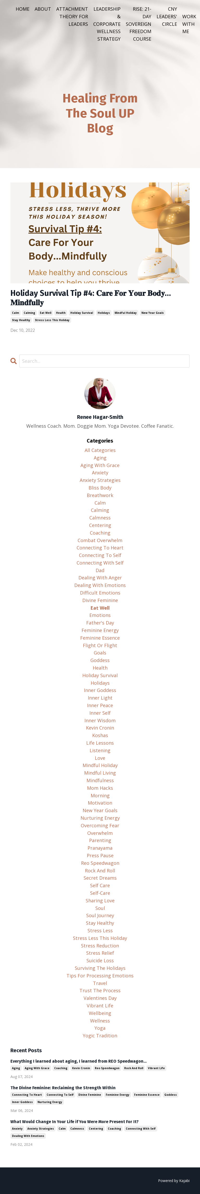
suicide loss (100, 960)
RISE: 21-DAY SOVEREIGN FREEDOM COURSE (138, 24)
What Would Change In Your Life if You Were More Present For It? (74, 1121)
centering (100, 525)
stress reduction (100, 945)
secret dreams (100, 878)
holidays (104, 313)
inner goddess (100, 690)
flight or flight (100, 645)
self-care (100, 893)
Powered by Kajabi (174, 1180)
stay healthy (21, 320)
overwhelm (100, 833)
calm (15, 313)
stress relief (100, 953)
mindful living (100, 773)
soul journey (100, 915)
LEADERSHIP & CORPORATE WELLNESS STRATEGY (107, 24)
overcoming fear (100, 825)
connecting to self (100, 555)
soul (100, 908)
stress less (100, 930)
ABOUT (43, 9)
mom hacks (100, 788)
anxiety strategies (100, 480)
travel (100, 983)
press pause (100, 855)
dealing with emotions (100, 585)
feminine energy (100, 630)
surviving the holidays (100, 968)
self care (100, 885)
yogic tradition (100, 1035)
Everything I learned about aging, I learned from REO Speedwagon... (78, 1061)
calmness (100, 518)
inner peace (100, 705)
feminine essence (100, 638)
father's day (100, 623)
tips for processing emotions (100, 975)
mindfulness (100, 780)
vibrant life (100, 1005)
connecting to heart (100, 547)
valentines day (100, 998)
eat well (45, 313)
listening (100, 750)
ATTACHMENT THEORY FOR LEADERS (72, 16)
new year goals (152, 313)
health (61, 313)
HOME (22, 9)
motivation (100, 803)
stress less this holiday (52, 320)
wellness (100, 1021)
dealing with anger (100, 577)
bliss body (100, 488)
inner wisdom (100, 720)
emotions (100, 615)
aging (100, 458)
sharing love (100, 900)
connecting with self (100, 563)
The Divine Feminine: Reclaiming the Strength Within (63, 1087)
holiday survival (81, 313)
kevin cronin (100, 728)
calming (29, 313)
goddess (100, 660)
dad (100, 570)
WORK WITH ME (189, 24)
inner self (100, 713)
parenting (100, 840)
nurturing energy (100, 818)
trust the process (100, 990)
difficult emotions (100, 593)
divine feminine (100, 600)
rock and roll (100, 870)
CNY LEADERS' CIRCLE (167, 16)
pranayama (100, 848)
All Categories (100, 450)
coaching (100, 533)
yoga (100, 1028)
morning (100, 795)
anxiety (100, 472)
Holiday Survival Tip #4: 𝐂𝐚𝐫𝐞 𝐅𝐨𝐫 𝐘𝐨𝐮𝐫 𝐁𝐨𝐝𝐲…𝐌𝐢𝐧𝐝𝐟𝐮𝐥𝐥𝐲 (90, 298)
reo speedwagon (100, 863)
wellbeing (100, 1013)
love (100, 758)
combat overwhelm (100, 540)
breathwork (100, 495)
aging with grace (100, 465)
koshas (100, 735)
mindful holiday (126, 313)
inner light (100, 698)
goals (100, 653)
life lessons (100, 743)
